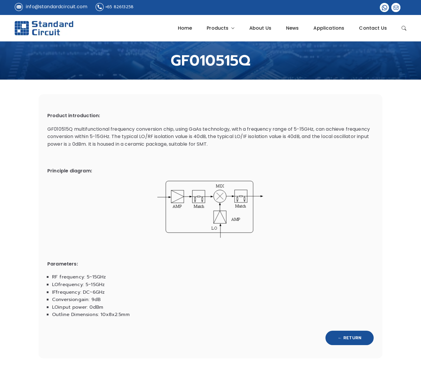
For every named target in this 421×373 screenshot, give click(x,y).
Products (220, 28)
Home (185, 28)
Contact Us (373, 28)
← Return (349, 338)
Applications (328, 28)
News (292, 28)
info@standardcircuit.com (56, 6)
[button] (232, 28)
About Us (260, 28)
